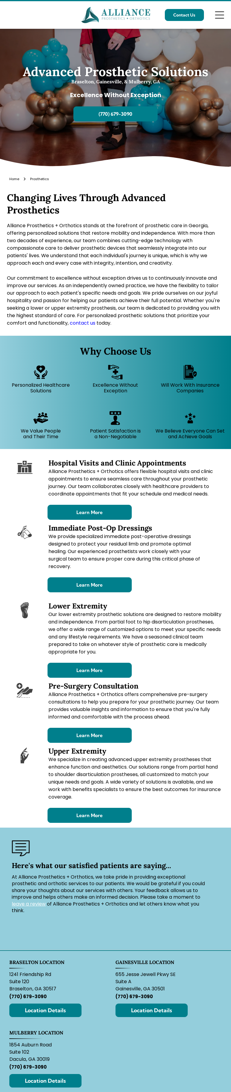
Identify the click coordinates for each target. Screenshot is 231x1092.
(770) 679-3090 (28, 996)
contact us (82, 323)
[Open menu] (219, 14)
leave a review (29, 903)
